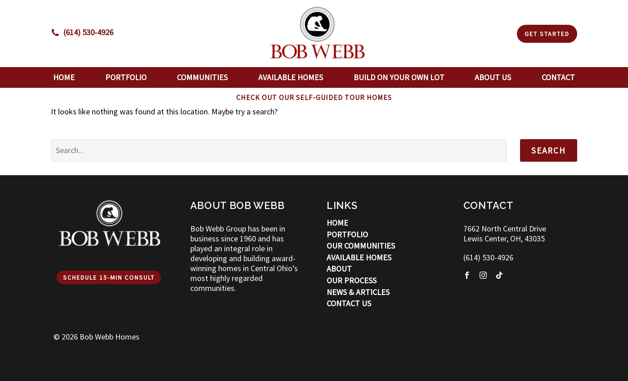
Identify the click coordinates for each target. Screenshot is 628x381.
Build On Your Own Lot (399, 77)
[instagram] (483, 275)
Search (548, 150)
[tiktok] (499, 275)
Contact (558, 77)
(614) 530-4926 (488, 257)
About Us (493, 77)
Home (64, 77)
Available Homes (290, 77)
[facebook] (467, 275)
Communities (202, 77)
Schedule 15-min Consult (109, 277)
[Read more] (82, 32)
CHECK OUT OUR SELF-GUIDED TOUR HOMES (314, 97)
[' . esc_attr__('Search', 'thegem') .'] (279, 150)
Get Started (547, 34)
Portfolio (126, 77)
